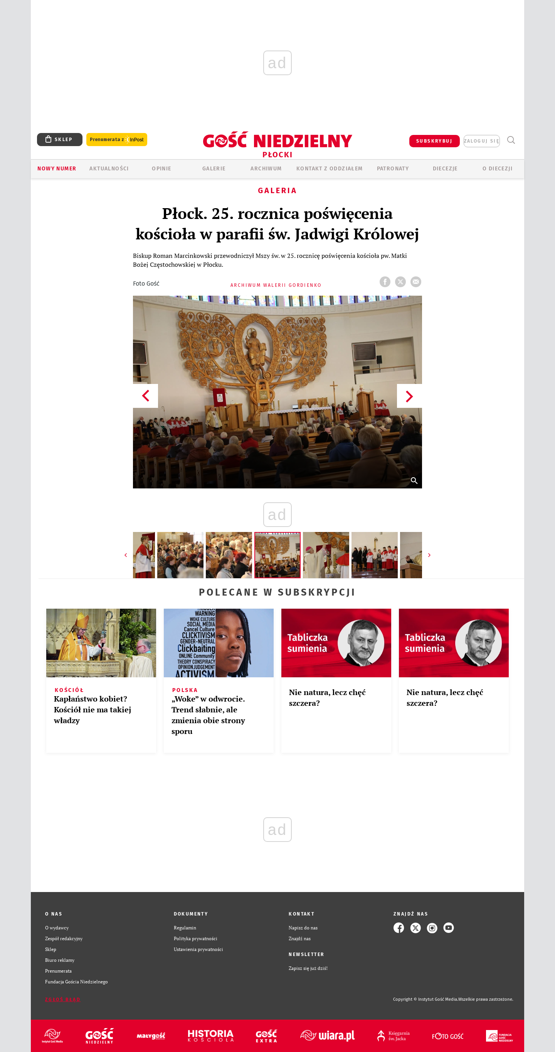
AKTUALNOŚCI (109, 168)
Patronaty (393, 168)
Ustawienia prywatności (198, 949)
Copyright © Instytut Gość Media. (425, 999)
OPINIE (161, 168)
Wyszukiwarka (511, 140)
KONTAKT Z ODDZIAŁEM (329, 168)
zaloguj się (482, 141)
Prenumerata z (117, 139)
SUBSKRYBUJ (434, 141)
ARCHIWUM (266, 168)
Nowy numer (56, 168)
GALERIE (214, 168)
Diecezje (445, 168)
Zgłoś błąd (63, 999)
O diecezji (498, 168)
